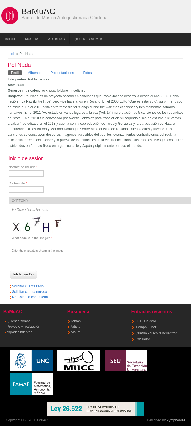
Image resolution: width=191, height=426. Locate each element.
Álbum (75, 332)
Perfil (16, 72)
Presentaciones (62, 73)
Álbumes (34, 73)
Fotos (87, 73)
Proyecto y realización (23, 326)
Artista (75, 326)
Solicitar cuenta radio (28, 286)
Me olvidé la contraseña (30, 297)
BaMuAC (38, 11)
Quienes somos (88, 39)
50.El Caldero (146, 321)
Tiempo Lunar (146, 327)
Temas (76, 321)
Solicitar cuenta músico (29, 292)
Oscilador (143, 339)
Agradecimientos (19, 332)
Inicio (10, 39)
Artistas (56, 39)
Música (31, 39)
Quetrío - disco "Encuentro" (156, 333)
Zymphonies (176, 420)
